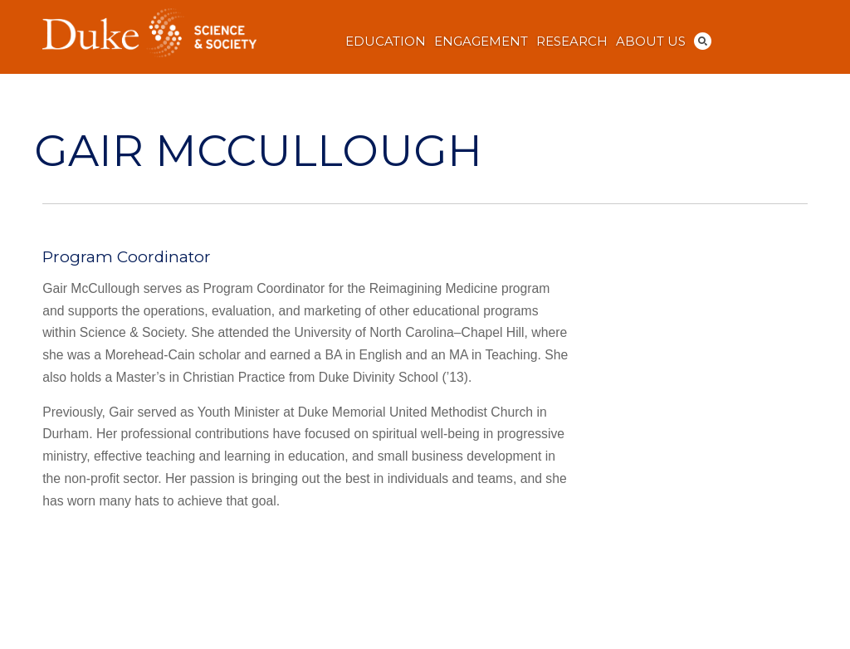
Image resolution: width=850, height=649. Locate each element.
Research (572, 41)
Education (385, 41)
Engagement (481, 41)
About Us (651, 41)
